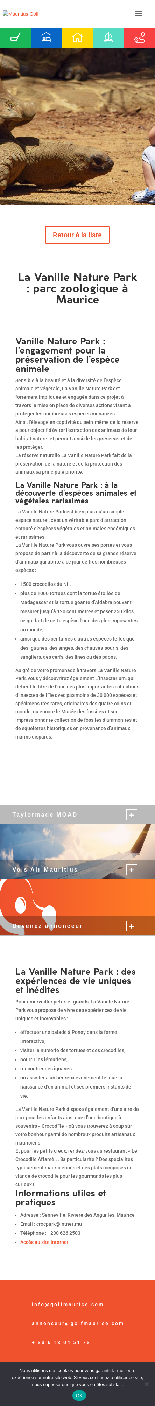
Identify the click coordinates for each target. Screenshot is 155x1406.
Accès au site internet (44, 1242)
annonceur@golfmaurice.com (78, 1323)
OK (79, 1395)
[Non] (146, 1383)
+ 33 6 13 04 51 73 (61, 1342)
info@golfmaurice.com (68, 1304)
